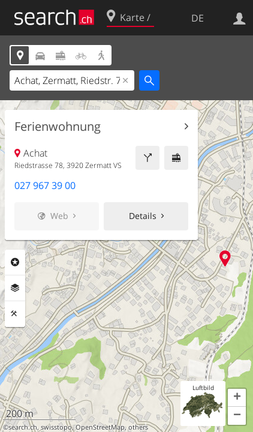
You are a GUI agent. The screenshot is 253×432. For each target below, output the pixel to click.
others (138, 427)
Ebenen (15, 288)
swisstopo (56, 427)
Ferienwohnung (57, 126)
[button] (237, 398)
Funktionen (15, 313)
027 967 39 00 (45, 185)
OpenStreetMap (100, 427)
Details (142, 215)
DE (197, 18)
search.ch (22, 427)
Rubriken (15, 262)
